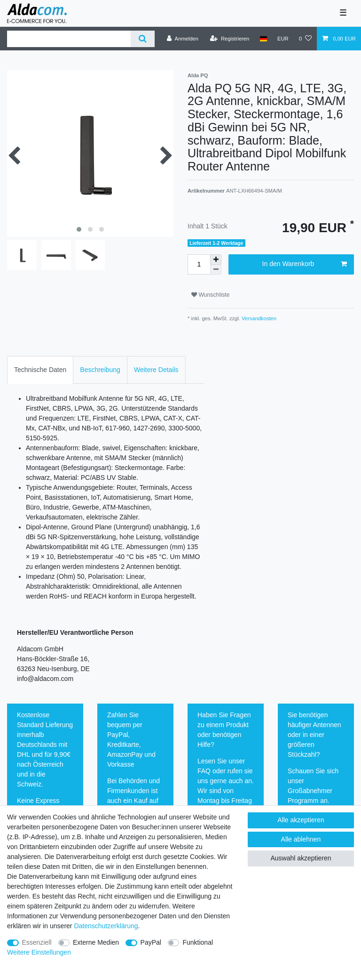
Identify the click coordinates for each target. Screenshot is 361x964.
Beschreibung (100, 369)
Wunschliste (210, 295)
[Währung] (283, 38)
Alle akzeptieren (300, 820)
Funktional (197, 942)
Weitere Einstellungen (39, 952)
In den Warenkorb (304, 264)
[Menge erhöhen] (215, 259)
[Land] (263, 38)
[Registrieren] (229, 38)
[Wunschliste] (305, 38)
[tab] (40, 370)
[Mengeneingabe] (199, 264)
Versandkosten (258, 318)
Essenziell (37, 942)
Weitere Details (156, 369)
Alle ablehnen (301, 839)
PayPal (151, 942)
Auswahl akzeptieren (300, 858)
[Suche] (143, 39)
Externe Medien (96, 942)
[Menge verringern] (215, 270)
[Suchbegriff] (69, 39)
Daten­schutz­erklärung (106, 926)
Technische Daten (40, 369)
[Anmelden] (183, 38)
